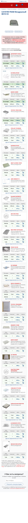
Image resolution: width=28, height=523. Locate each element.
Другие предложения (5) (14, 68)
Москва (5, 1)
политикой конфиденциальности (17, 488)
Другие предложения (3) (14, 142)
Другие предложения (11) (14, 88)
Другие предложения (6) (14, 210)
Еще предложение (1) (14, 322)
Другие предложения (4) (14, 159)
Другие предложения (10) (14, 106)
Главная (3, 9)
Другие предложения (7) (14, 193)
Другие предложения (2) (14, 125)
